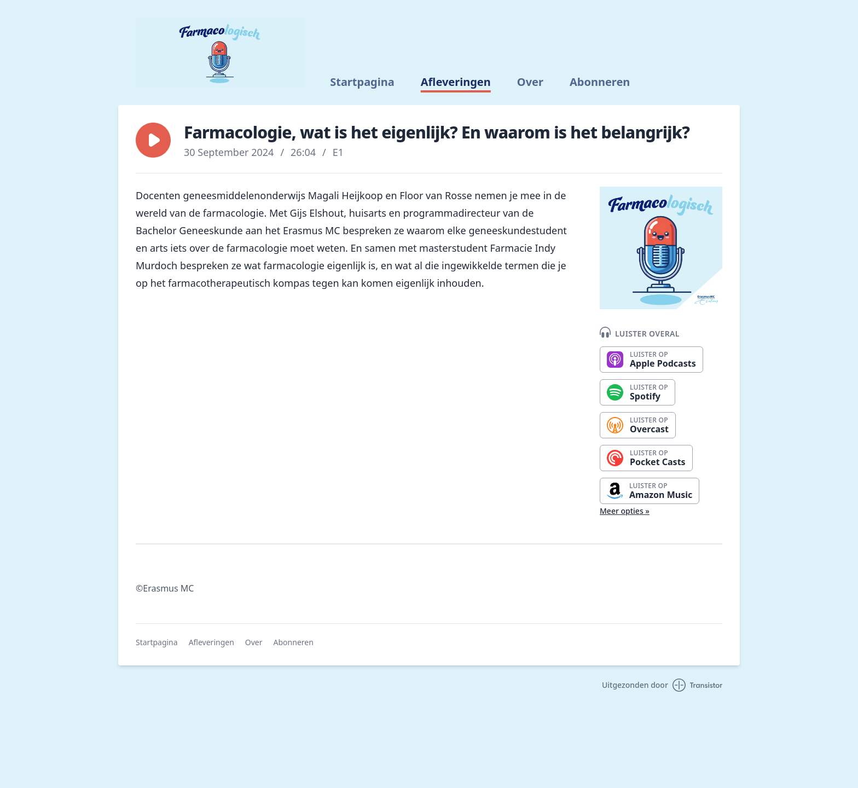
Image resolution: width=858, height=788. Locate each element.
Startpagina (362, 82)
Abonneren (600, 82)
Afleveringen (456, 82)
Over (530, 82)
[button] (153, 140)
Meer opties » (625, 511)
